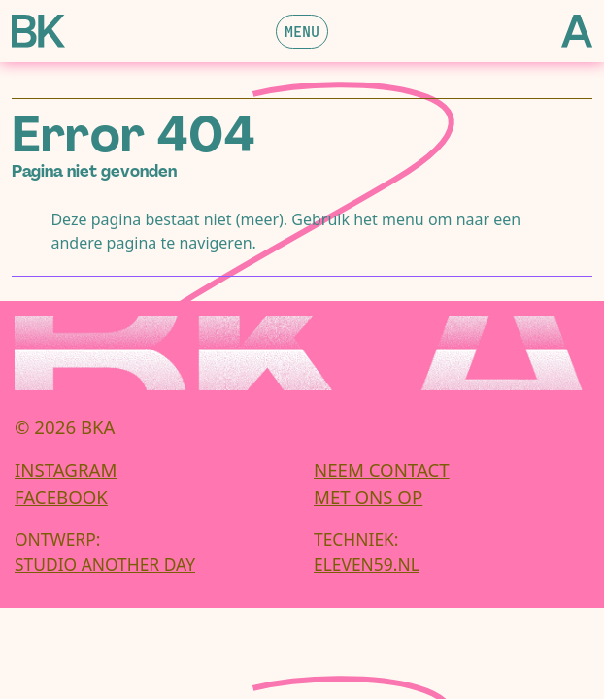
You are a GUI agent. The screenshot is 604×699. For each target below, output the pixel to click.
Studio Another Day (105, 564)
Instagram (66, 469)
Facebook (61, 496)
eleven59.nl (366, 564)
